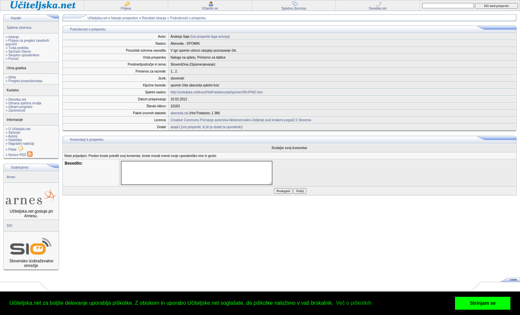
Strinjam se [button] (483, 303)
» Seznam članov (18, 51)
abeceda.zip (179, 113)
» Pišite (15, 149)
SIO (9, 226)
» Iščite (11, 77)
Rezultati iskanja (154, 18)
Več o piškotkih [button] (353, 303)
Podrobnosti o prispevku (188, 18)
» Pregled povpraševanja (24, 81)
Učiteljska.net (97, 18)
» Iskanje (12, 37)
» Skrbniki (13, 132)
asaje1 (175, 127)
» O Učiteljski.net (18, 129)
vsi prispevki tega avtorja (210, 36)
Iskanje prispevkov (124, 18)
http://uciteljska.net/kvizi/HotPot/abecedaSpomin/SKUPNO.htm (216, 92)
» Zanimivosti (15, 110)
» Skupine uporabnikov (22, 55)
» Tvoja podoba (17, 48)
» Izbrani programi (19, 107)
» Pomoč (12, 59)
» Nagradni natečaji (20, 143)
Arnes (11, 177)
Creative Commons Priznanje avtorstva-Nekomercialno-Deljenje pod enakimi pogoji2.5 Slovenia (240, 120)
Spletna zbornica (19, 27)
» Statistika (14, 140)
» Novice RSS (19, 155)
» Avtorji (11, 136)
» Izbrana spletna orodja (23, 103)
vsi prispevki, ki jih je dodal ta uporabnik (212, 127)
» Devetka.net (16, 99)
